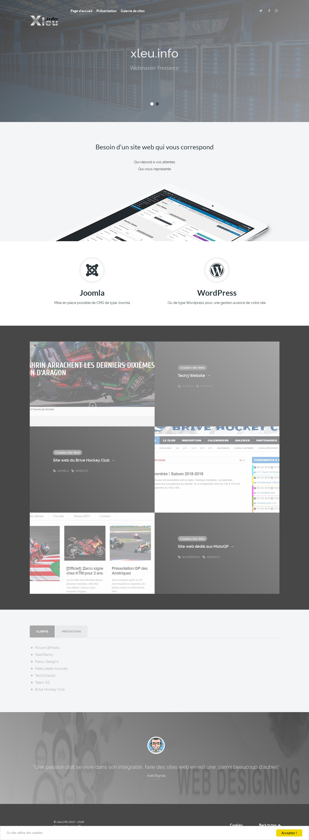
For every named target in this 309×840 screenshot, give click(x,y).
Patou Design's (47, 652)
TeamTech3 (44, 645)
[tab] (42, 622)
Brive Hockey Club (50, 680)
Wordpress (189, 547)
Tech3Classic (45, 666)
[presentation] (42, 622)
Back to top (270, 815)
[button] (152, 94)
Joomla (186, 376)
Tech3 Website (194, 366)
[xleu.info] (37, 815)
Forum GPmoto (47, 638)
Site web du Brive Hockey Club (84, 450)
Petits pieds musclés (51, 659)
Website (204, 376)
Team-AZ (42, 673)
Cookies (236, 815)
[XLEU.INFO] (44, 10)
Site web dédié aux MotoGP (206, 537)
